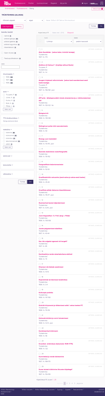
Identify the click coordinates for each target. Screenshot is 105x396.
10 (42, 174)
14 (42, 226)
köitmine (10, 133)
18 (42, 277)
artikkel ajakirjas (11, 39)
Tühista (93, 26)
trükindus (10, 138)
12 (42, 200)
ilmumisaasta (8, 74)
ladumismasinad (13, 141)
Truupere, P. (11, 95)
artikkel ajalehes (11, 42)
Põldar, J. (10, 106)
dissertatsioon (10, 47)
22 (42, 328)
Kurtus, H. (10, 100)
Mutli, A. (10, 103)
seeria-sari (7, 156)
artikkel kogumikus (12, 45)
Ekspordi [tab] (70, 33)
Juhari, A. (10, 98)
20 (43, 302)
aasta (3, 64)
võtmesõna (8, 174)
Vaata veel (7, 109)
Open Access (10, 53)
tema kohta (8, 165)
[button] (101, 3)
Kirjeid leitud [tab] (43, 33)
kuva (46, 38)
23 (42, 341)
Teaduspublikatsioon (12, 58)
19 (42, 290)
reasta (76, 38)
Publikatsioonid (22, 9)
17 (42, 264)
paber (9, 144)
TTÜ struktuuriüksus (11, 118)
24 (42, 354)
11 (42, 187)
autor (6, 92)
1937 (9, 80)
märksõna (7, 130)
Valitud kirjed (98, 9)
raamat (7, 36)
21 (42, 315)
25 (42, 367)
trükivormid (11, 136)
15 (42, 238)
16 (42, 251)
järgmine (80, 383)
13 (42, 213)
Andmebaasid (10, 9)
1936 (9, 83)
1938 (9, 77)
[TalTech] (7, 3)
